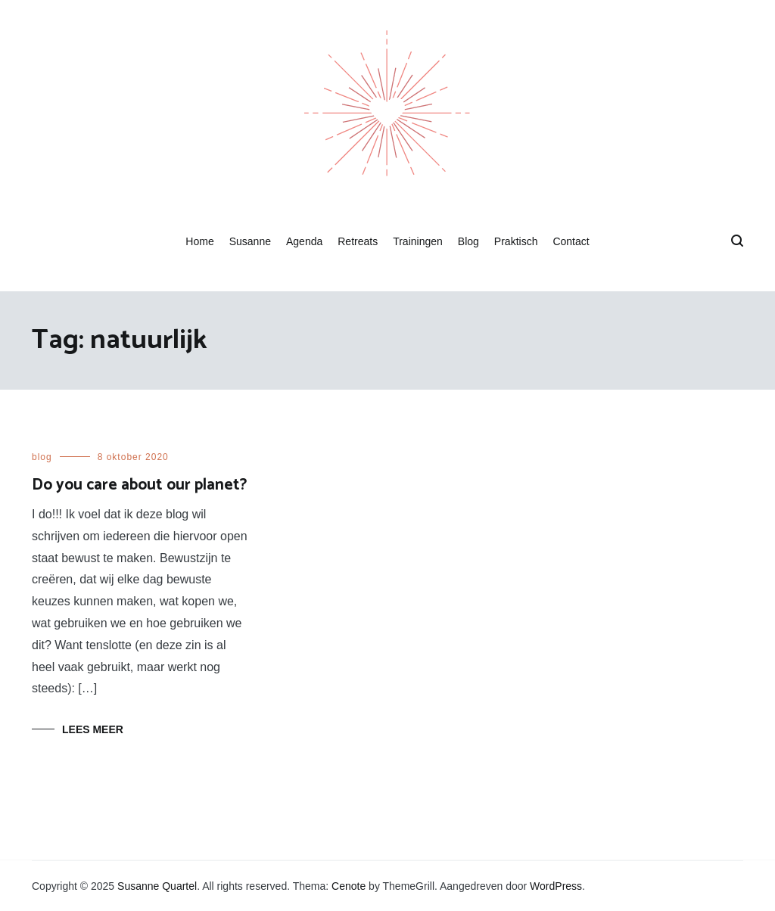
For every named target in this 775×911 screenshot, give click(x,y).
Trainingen (418, 241)
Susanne (250, 241)
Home (199, 241)
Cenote (348, 886)
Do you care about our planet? (139, 485)
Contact (570, 241)
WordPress (556, 886)
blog (42, 457)
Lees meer (92, 729)
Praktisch (516, 241)
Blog (468, 241)
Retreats (358, 241)
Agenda (304, 241)
